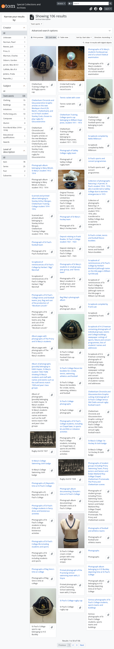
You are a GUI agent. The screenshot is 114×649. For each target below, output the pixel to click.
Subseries (14, 176)
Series (14, 167)
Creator (7, 27)
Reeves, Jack (14, 47)
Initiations (14, 110)
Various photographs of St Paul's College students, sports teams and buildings (99, 603)
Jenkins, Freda (14, 74)
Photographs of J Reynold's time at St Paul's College (43, 484)
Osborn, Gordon (14, 61)
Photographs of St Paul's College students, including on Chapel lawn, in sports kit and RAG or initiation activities (71, 426)
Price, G (14, 52)
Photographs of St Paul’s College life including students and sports (42, 544)
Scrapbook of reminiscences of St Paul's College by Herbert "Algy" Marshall (43, 266)
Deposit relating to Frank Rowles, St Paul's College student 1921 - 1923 (70, 239)
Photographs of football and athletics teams (98, 529)
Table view (63, 37)
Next (82, 645)
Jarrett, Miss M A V (14, 65)
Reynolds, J (14, 79)
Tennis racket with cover (70, 97)
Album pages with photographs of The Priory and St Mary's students (43, 339)
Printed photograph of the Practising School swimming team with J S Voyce (71, 574)
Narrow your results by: (14, 18)
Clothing (14, 101)
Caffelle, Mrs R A (14, 70)
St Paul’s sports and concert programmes (97, 159)
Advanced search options (45, 30)
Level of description (9, 150)
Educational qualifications (14, 136)
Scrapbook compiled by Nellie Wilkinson (98, 137)
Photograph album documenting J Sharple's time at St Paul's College (70, 491)
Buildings (14, 105)
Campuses (14, 119)
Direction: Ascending (102, 37)
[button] (90, 8)
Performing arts (14, 114)
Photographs (93, 550)
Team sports (14, 96)
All (4, 33)
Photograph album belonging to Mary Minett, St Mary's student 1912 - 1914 (42, 169)
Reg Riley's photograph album (69, 298)
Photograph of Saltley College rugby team (69, 151)
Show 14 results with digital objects (97, 43)
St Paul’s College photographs (66, 402)
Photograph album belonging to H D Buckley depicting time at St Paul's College (99, 570)
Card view (51, 37)
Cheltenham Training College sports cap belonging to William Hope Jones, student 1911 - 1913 (71, 118)
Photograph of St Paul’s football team (41, 243)
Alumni (14, 123)
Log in (107, 9)
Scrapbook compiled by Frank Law (98, 305)
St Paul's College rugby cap (71, 600)
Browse (61, 3)
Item (14, 162)
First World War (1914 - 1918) (14, 128)
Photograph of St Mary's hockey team (70, 218)
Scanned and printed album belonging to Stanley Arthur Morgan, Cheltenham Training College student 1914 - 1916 (41, 202)
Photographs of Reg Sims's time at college (43, 570)
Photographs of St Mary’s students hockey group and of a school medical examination (98, 53)
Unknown (14, 38)
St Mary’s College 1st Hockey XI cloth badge (97, 442)
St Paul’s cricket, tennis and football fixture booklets (97, 238)
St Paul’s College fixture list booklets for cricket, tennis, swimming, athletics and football (71, 372)
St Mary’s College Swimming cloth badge (41, 462)
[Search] (91, 3)
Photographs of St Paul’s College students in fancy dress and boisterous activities (42, 509)
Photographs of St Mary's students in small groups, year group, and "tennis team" (70, 268)
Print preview (37, 37)
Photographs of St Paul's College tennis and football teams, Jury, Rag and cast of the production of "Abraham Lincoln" (43, 300)
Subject (7, 85)
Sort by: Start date (83, 37)
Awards (14, 142)
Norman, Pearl (14, 42)
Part (14, 171)
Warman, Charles (14, 56)
